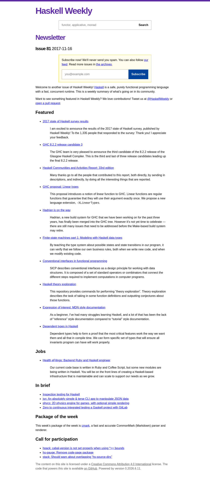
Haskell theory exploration (59, 284)
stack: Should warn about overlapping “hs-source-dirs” (77, 456)
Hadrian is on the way (57, 210)
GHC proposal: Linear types (60, 186)
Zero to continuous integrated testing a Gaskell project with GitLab (85, 407)
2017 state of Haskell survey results (66, 121)
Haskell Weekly (63, 11)
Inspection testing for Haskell (61, 394)
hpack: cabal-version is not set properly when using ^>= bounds (83, 448)
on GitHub (90, 468)
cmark (86, 425)
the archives (104, 64)
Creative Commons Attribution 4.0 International (121, 464)
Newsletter (50, 37)
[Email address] (95, 74)
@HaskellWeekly (158, 98)
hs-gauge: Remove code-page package (68, 452)
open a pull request (47, 103)
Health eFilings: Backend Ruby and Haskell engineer (76, 360)
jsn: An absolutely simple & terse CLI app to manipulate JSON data (86, 398)
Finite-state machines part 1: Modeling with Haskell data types (82, 237)
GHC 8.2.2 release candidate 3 (63, 144)
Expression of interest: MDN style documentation (74, 307)
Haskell (99, 87)
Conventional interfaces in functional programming (75, 261)
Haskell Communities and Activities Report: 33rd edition (78, 167)
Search (143, 25)
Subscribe (138, 74)
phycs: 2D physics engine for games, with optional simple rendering (86, 403)
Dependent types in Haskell (60, 326)
